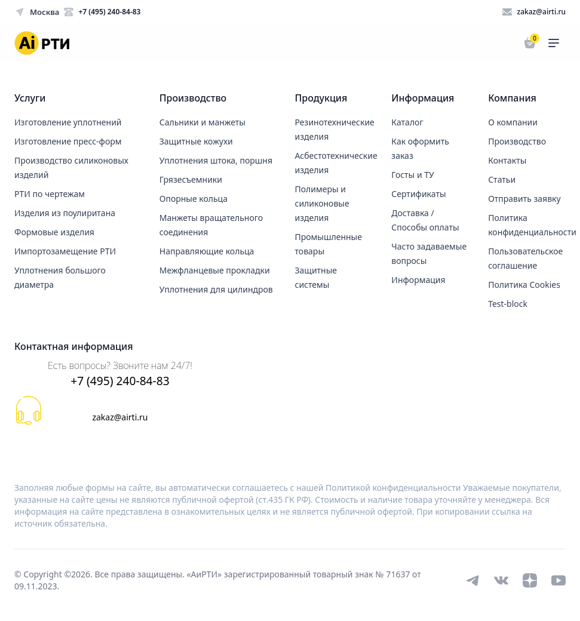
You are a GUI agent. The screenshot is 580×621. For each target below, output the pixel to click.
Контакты (507, 160)
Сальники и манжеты (202, 122)
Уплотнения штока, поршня (215, 160)
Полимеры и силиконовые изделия (322, 203)
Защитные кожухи (196, 141)
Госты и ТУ (412, 174)
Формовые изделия (54, 232)
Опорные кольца (193, 198)
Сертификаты (418, 193)
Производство (517, 141)
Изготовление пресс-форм (68, 141)
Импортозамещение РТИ (65, 251)
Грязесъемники (190, 179)
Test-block (507, 303)
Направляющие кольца (206, 251)
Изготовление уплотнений (68, 122)
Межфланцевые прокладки (214, 270)
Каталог (407, 122)
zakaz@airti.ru (120, 417)
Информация (418, 279)
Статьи (501, 179)
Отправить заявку (524, 198)
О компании (513, 122)
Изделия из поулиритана (64, 213)
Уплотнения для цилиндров (216, 289)
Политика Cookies (524, 284)
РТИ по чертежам (49, 193)
